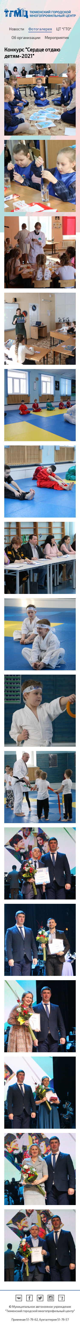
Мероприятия (57, 37)
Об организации (26, 37)
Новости (16, 28)
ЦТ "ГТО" (63, 28)
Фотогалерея (40, 28)
